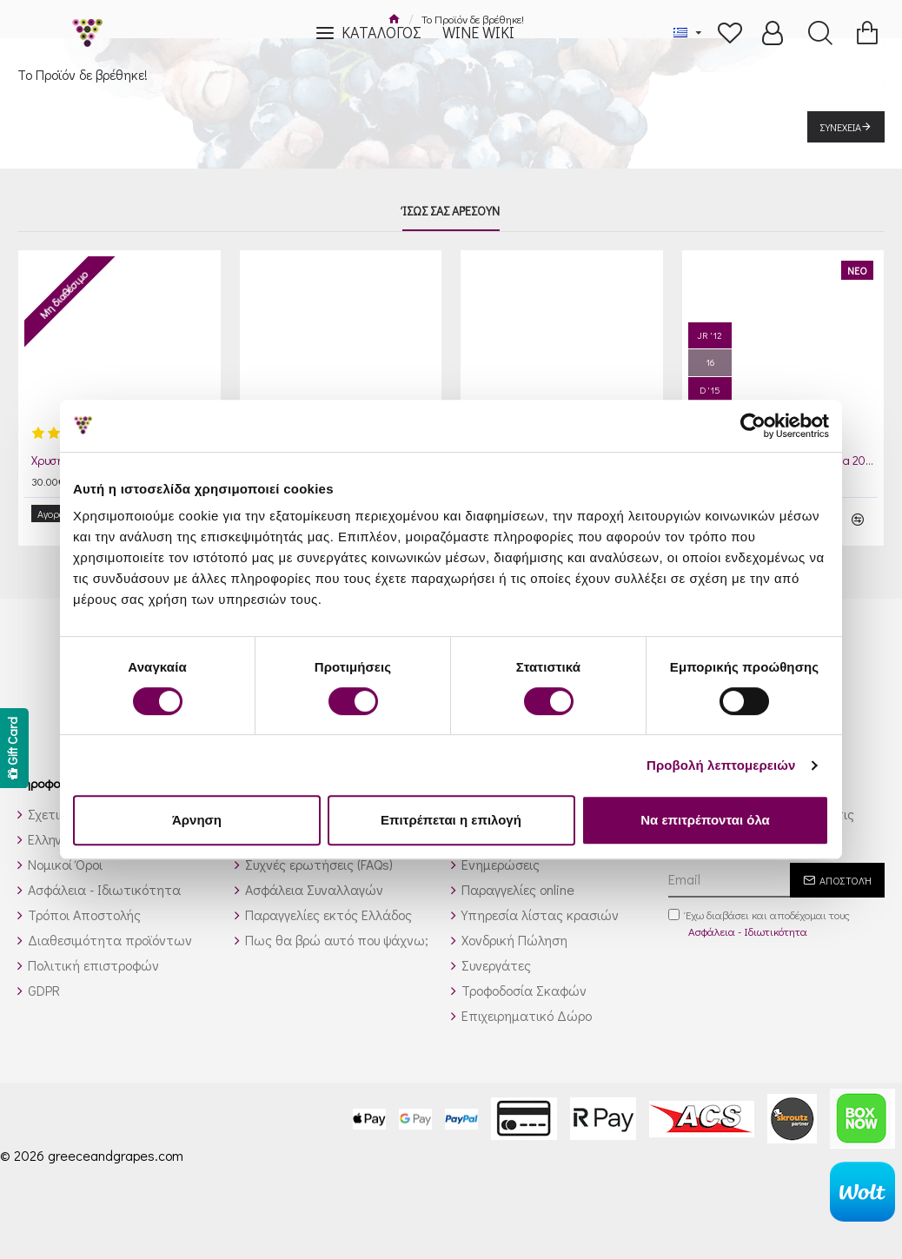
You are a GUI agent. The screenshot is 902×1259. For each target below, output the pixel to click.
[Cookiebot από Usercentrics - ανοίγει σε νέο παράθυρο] (753, 426)
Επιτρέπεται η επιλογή (451, 819)
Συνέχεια (840, 127)
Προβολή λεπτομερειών (721, 765)
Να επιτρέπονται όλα (705, 819)
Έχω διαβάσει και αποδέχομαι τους (759, 910)
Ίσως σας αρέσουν (451, 211)
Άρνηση (197, 819)
